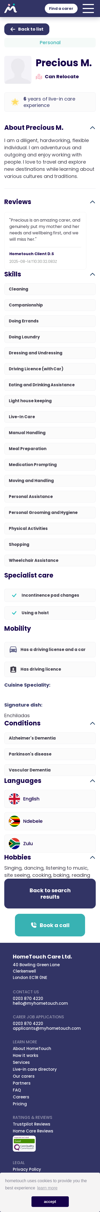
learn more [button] (47, 1188)
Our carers (24, 1076)
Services (21, 1062)
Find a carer (61, 8)
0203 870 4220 (28, 998)
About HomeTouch (32, 1048)
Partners (22, 1083)
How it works (25, 1055)
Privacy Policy (27, 1169)
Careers (21, 1097)
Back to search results (50, 893)
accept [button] (50, 1201)
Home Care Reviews (33, 1131)
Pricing (20, 1104)
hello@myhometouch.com (40, 1003)
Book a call (50, 925)
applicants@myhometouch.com (47, 1028)
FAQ (17, 1090)
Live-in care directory (35, 1069)
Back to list (26, 29)
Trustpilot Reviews (31, 1124)
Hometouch (10, 8)
